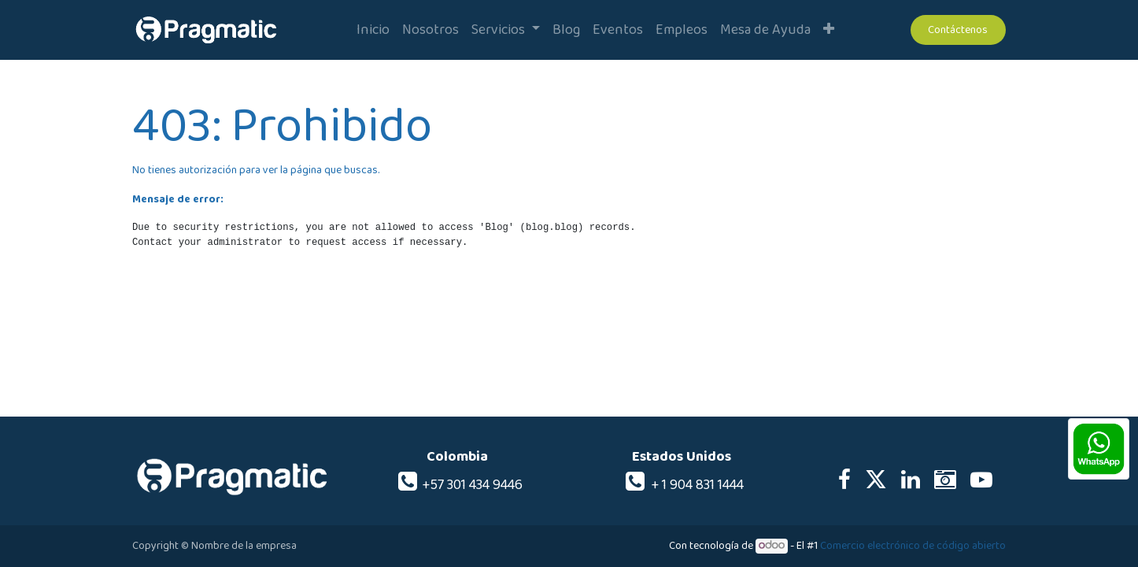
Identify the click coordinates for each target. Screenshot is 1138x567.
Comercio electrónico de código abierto (913, 545)
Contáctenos (958, 30)
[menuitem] (373, 30)
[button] (829, 30)
